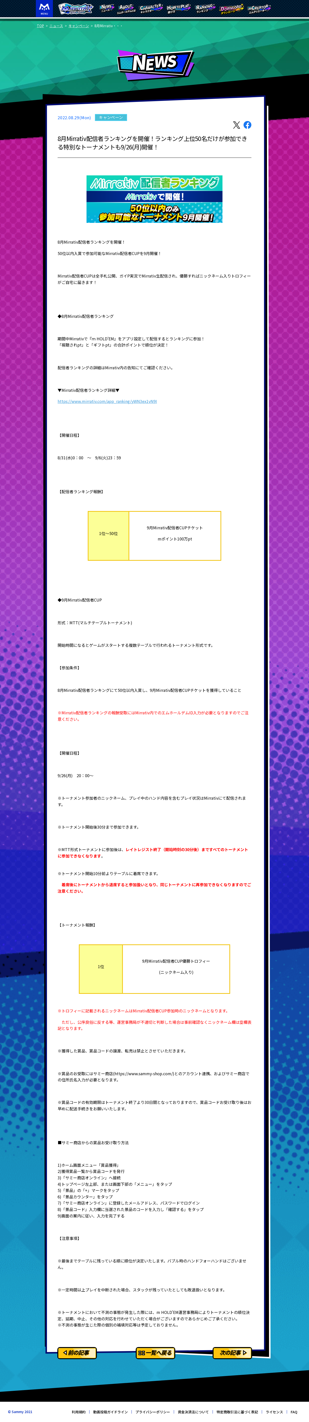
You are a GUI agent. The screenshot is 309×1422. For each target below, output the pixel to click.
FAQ (294, 1411)
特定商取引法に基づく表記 (237, 1411)
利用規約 (79, 1411)
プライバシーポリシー (152, 1411)
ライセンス (274, 1411)
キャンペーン (78, 25)
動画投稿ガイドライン (110, 1411)
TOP (40, 25)
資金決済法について (193, 1411)
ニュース (56, 25)
